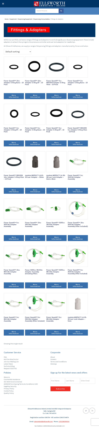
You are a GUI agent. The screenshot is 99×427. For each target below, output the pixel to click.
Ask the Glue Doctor (11, 359)
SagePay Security (10, 386)
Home (6, 19)
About (52, 357)
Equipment (13, 19)
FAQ (5, 357)
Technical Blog (9, 366)
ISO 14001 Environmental (13, 382)
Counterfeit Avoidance (12, 379)
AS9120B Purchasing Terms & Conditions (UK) (21, 384)
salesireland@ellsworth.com (43, 421)
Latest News (8, 364)
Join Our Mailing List (11, 362)
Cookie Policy (9, 391)
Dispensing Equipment (25, 19)
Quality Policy (9, 393)
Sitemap (53, 364)
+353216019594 (63, 421)
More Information (14, 96)
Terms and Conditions (58, 362)
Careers (53, 359)
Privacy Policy (9, 389)
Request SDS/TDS (10, 369)
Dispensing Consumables (41, 19)
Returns (7, 377)
